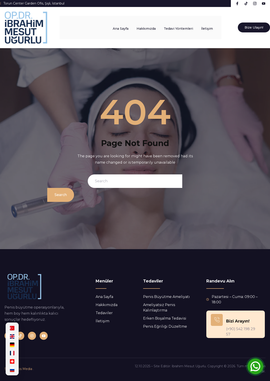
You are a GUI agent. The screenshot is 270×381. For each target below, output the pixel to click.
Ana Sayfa (125, 27)
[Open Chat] (255, 366)
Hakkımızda (150, 27)
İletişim (211, 27)
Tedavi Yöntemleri (183, 27)
